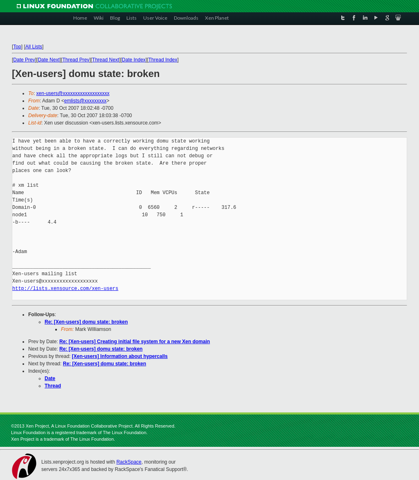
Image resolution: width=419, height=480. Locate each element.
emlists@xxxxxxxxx (85, 101)
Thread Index (163, 60)
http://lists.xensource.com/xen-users (65, 288)
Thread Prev (75, 60)
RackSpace (128, 462)
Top (17, 47)
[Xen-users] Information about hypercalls (120, 356)
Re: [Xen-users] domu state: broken (86, 322)
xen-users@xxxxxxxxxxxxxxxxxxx (73, 93)
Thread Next (105, 60)
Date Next (48, 60)
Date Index (134, 60)
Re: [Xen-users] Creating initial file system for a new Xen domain (134, 341)
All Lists (33, 47)
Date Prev (24, 60)
